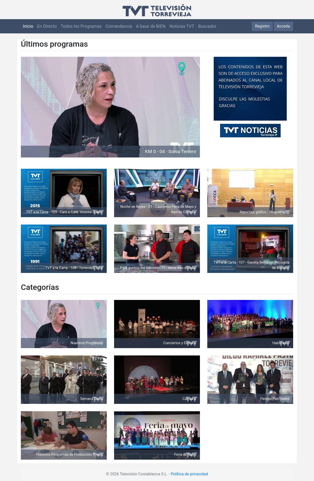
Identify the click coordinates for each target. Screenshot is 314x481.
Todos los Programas (81, 26)
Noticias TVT (182, 26)
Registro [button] (262, 26)
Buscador (207, 26)
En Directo (47, 26)
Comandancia (118, 26)
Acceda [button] (283, 26)
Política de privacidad (189, 474)
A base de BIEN (151, 26)
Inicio (28, 26)
